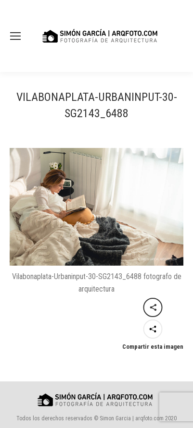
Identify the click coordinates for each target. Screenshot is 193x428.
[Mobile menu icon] (15, 36)
